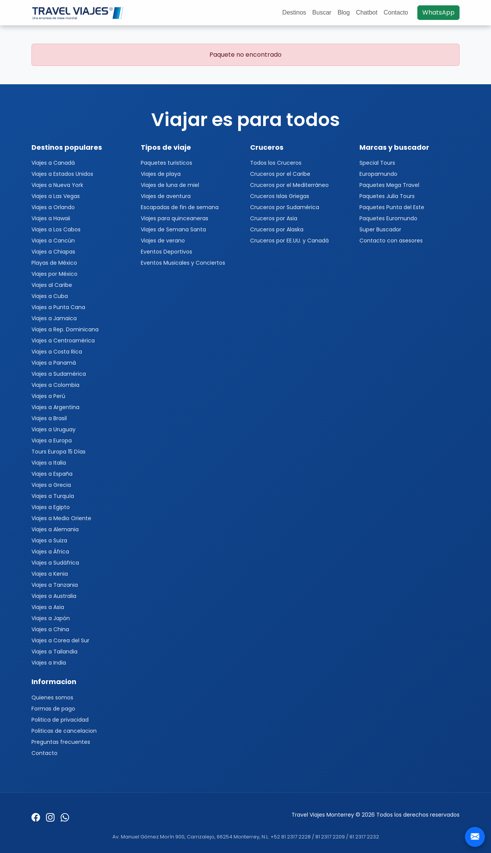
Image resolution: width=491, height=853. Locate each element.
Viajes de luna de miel (170, 185)
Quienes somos (52, 697)
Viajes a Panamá (53, 363)
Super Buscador (380, 229)
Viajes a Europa (51, 440)
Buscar (321, 12)
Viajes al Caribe (51, 285)
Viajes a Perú (48, 396)
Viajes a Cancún (53, 240)
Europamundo (378, 174)
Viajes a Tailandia (54, 651)
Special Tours (377, 163)
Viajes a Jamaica (54, 318)
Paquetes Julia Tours (387, 196)
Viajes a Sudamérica (58, 374)
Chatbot (366, 12)
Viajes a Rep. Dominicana (65, 329)
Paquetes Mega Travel (389, 185)
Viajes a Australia (53, 596)
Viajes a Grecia (51, 485)
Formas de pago (53, 708)
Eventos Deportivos (166, 251)
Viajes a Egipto (50, 507)
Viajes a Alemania (55, 529)
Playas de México (54, 263)
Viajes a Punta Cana (58, 307)
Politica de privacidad (60, 720)
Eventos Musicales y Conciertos (183, 263)
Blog (344, 12)
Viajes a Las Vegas (55, 196)
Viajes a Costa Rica (56, 351)
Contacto (396, 12)
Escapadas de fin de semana (180, 207)
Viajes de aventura (166, 196)
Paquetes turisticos (166, 163)
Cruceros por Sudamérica (284, 207)
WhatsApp (438, 12)
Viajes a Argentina (55, 407)
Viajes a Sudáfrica (55, 562)
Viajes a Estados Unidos (62, 174)
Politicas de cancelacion (64, 731)
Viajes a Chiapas (53, 251)
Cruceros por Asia (273, 218)
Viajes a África (50, 551)
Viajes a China (50, 629)
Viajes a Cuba (49, 296)
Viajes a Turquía (52, 496)
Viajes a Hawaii (50, 218)
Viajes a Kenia (49, 574)
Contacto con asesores (391, 240)
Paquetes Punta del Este (391, 207)
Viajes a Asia (47, 607)
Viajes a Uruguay (53, 429)
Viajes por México (54, 274)
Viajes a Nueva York (57, 185)
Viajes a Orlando (53, 207)
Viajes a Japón (50, 618)
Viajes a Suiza (49, 540)
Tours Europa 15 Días (58, 451)
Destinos (294, 12)
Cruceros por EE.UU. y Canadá (289, 240)
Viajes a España (51, 474)
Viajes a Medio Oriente (61, 518)
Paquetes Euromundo (388, 218)
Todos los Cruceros (276, 163)
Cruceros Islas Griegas (279, 196)
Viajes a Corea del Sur (60, 640)
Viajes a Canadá (53, 163)
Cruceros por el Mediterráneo (289, 185)
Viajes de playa (161, 174)
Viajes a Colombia (55, 385)
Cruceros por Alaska (276, 229)
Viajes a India (48, 662)
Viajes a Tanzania (54, 585)
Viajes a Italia (48, 463)
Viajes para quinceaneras (174, 218)
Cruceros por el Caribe (280, 174)
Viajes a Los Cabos (56, 229)
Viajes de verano (163, 240)
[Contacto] (475, 837)
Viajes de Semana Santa (173, 229)
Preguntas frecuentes (60, 742)
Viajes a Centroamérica (63, 340)
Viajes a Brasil (49, 418)
